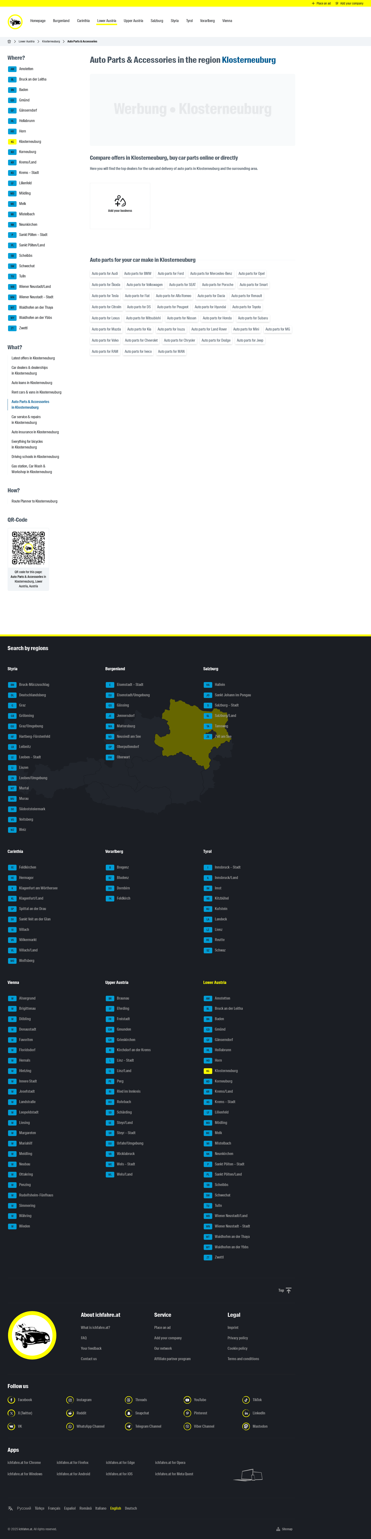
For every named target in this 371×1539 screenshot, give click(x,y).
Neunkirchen (22, 225)
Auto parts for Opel (251, 273)
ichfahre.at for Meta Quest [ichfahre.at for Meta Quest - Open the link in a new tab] (174, 1473)
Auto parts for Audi (105, 273)
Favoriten (20, 1040)
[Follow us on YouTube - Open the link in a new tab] (210, 1400)
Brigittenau (22, 1009)
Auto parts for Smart (254, 284)
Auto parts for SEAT (182, 284)
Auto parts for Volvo (105, 340)
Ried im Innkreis (123, 1092)
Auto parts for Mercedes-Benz (211, 273)
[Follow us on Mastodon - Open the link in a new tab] (268, 1426)
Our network (163, 1348)
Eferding (117, 1009)
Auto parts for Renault (246, 295)
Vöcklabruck (120, 1154)
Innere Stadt (22, 1081)
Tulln (17, 276)
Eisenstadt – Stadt (124, 685)
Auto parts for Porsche (217, 284)
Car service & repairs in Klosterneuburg (26, 419)
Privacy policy (238, 1337)
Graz (17, 705)
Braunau (117, 998)
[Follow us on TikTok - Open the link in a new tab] (268, 1400)
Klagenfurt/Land (25, 898)
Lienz (213, 930)
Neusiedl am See (123, 737)
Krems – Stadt (23, 173)
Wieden (19, 1226)
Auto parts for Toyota (246, 306)
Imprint (233, 1327)
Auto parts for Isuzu (171, 329)
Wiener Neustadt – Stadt (30, 297)
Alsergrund (21, 998)
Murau (18, 799)
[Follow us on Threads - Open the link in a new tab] (151, 1400)
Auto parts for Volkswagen (145, 284)
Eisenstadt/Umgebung (128, 695)
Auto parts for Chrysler (179, 340)
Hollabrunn (21, 121)
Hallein (214, 685)
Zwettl (17, 328)
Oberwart (118, 757)
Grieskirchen (120, 1040)
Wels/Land (119, 1174)
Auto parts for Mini (246, 329)
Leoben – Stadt (24, 757)
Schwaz (214, 950)
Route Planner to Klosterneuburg (34, 501)
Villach (18, 930)
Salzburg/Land (220, 716)
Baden (18, 90)
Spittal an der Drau (27, 909)
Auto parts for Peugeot (172, 306)
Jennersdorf (120, 716)
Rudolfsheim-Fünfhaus (30, 1195)
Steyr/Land (119, 1123)
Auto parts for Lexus (106, 318)
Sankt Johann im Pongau (227, 695)
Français (54, 1508)
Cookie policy (237, 1348)
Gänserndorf (22, 110)
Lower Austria (27, 41)
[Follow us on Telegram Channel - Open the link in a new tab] (151, 1426)
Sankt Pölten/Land (26, 245)
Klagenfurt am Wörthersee (32, 888)
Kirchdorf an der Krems (128, 1050)
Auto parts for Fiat (137, 295)
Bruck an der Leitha (27, 79)
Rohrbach (118, 1102)
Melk (17, 204)
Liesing (19, 1123)
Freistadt (118, 1019)
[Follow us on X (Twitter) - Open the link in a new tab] (34, 1413)
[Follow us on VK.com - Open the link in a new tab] (34, 1426)
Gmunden (118, 1029)
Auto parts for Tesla (105, 295)
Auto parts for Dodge (216, 340)
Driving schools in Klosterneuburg (35, 456)
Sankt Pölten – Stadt (27, 235)
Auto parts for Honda (217, 318)
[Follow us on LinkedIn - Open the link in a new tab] (268, 1413)
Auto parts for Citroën (106, 306)
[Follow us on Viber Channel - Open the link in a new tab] (210, 1426)
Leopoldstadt (23, 1112)
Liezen (18, 768)
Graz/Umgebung (25, 726)
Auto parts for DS (139, 306)
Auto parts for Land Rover (209, 329)
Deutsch (131, 1508)
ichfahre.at (25, 1529)
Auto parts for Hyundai (210, 306)
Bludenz (117, 878)
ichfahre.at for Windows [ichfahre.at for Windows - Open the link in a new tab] (25, 1473)
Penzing (19, 1185)
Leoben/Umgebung (27, 778)
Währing (19, 1216)
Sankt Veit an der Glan (29, 919)
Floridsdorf (21, 1050)
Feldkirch (118, 898)
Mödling (19, 193)
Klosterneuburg (51, 41)
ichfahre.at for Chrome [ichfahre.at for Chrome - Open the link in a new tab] (24, 1462)
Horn (17, 131)
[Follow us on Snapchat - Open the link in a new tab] (151, 1413)
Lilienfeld (20, 183)
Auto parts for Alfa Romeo (173, 295)
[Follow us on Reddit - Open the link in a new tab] (92, 1413)
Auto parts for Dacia (211, 295)
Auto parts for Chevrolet (141, 340)
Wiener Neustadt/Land (29, 287)
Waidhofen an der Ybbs (30, 318)
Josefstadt (21, 1092)
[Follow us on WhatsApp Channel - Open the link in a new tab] (92, 1426)
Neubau (19, 1164)
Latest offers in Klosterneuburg (33, 358)
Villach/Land (23, 950)
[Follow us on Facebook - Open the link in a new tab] (34, 1400)
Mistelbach (21, 214)
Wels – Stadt (120, 1164)
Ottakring (20, 1174)
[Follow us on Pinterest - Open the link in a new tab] (210, 1413)
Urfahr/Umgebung (124, 1143)
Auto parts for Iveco (138, 351)
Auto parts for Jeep (250, 340)
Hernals (19, 1061)
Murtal (18, 788)
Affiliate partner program (172, 1358)
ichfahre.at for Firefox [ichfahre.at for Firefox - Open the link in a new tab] (72, 1462)
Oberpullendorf (122, 747)
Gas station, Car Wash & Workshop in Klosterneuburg (32, 469)
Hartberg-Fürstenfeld (29, 737)
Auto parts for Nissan (181, 318)
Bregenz (117, 867)
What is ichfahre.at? (95, 1327)
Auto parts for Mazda (106, 329)
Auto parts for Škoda (106, 284)
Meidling (20, 1154)
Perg (115, 1081)
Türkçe (39, 1508)
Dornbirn (118, 888)
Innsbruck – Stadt (222, 867)
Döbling (19, 1019)
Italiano (100, 1508)
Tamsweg (216, 726)
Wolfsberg (21, 961)
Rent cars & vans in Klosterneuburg (37, 392)
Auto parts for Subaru (253, 318)
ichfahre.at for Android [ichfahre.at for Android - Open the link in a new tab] (73, 1473)
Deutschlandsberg (27, 695)
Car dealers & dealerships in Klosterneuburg (30, 370)
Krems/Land (22, 162)
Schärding (119, 1112)
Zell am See (217, 737)
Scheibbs (20, 256)
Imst (212, 888)
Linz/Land (118, 1071)
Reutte (214, 940)
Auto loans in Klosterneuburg (32, 382)
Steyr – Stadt (121, 1133)
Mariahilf (20, 1143)
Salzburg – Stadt (221, 705)
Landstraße (21, 1102)
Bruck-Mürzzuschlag (28, 685)
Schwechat (21, 266)
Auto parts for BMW (137, 273)
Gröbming (21, 716)
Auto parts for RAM (105, 351)
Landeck (215, 919)
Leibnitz (19, 747)
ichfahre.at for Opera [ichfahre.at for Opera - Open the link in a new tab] (170, 1462)
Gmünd (19, 100)
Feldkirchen (22, 867)
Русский (24, 1508)
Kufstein (215, 909)
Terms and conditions (243, 1358)
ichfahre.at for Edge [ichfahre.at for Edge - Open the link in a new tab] (120, 1462)
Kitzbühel (216, 898)
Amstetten (20, 69)
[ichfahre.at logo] (15, 21)
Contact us (89, 1358)
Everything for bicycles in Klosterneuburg (27, 444)
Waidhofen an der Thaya (30, 308)
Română (86, 1508)
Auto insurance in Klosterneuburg (35, 432)
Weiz (17, 830)
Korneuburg (22, 152)
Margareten (22, 1133)
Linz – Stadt (120, 1061)
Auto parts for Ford (171, 273)
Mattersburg (120, 726)
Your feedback (91, 1348)
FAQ (84, 1337)
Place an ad (162, 1327)
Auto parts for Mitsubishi (143, 318)
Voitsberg (20, 820)
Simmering (21, 1206)
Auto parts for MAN (171, 351)
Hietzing (19, 1071)
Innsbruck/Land (221, 878)
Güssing (117, 705)
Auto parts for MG (277, 329)
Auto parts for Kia (139, 329)
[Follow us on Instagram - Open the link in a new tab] (92, 1400)
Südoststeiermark (26, 809)
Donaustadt (22, 1029)
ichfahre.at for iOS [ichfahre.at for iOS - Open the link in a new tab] (119, 1473)
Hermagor (21, 878)
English (115, 1508)
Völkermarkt (22, 940)
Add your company (168, 1337)
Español (70, 1508)
